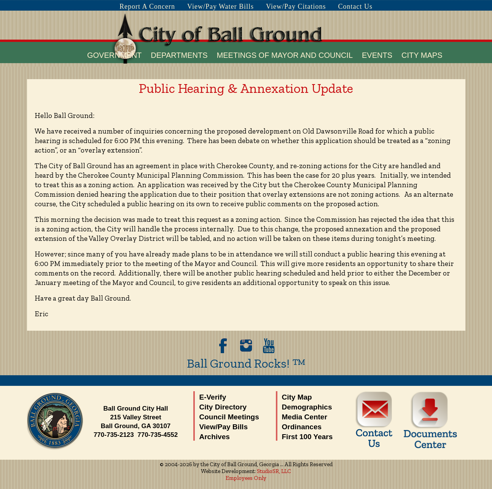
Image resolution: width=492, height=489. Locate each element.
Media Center (304, 417)
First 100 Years (307, 437)
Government (114, 55)
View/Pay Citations (296, 6)
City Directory (223, 407)
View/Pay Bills (223, 427)
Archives (214, 437)
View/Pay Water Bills (220, 6)
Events (377, 55)
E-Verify (212, 397)
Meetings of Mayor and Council (285, 55)
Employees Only (246, 478)
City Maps (421, 55)
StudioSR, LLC (274, 471)
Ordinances (302, 427)
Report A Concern (147, 6)
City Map (297, 397)
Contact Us (355, 6)
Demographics (307, 407)
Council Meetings (229, 417)
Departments (179, 55)
